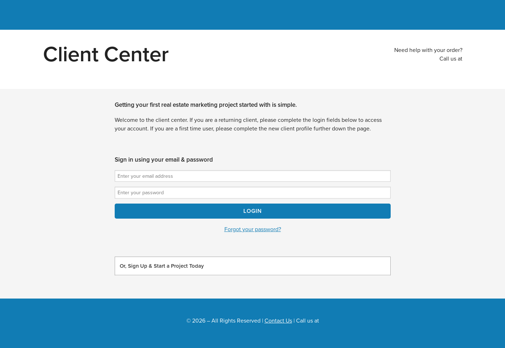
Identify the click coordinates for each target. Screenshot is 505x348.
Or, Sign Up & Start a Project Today (162, 266)
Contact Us (278, 320)
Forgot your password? (252, 229)
